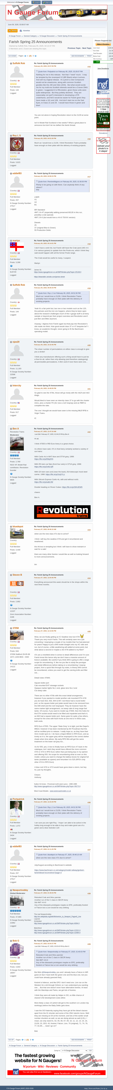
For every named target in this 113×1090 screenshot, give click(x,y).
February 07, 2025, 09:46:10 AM (45, 529)
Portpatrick (18, 799)
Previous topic (74, 48)
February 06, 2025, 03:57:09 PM (45, 66)
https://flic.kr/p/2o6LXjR (43, 467)
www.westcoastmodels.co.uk (60, 791)
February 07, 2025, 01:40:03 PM (45, 893)
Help (85, 1088)
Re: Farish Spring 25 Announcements (48, 63)
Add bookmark (77, 56)
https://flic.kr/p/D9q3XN (43, 459)
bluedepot (18, 526)
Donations (103, 133)
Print (89, 56)
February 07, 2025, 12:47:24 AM (45, 431)
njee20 (16, 342)
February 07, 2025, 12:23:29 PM (45, 802)
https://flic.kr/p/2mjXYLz (55, 474)
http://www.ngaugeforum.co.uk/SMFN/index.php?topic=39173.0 (57, 786)
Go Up (11, 1040)
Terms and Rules (94, 1088)
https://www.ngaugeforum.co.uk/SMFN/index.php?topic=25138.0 (57, 272)
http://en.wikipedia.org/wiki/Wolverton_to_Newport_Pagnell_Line (57, 917)
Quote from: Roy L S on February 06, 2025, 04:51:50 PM (59, 293)
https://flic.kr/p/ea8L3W (43, 482)
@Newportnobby (48, 972)
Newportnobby (20, 890)
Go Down (12, 56)
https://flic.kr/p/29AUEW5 (72, 487)
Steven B (17, 575)
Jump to (57, 1050)
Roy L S (17, 135)
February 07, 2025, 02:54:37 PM (45, 943)
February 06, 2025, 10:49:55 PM (45, 388)
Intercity (17, 385)
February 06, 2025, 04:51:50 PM (45, 138)
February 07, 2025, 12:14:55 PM (45, 631)
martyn (16, 240)
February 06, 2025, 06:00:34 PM (45, 288)
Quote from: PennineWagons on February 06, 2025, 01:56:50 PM (62, 182)
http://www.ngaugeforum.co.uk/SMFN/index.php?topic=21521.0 (57, 930)
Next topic (87, 48)
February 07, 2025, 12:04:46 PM (45, 577)
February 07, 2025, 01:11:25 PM (45, 849)
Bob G (16, 941)
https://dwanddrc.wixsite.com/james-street (49, 277)
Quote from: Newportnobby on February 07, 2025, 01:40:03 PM (61, 952)
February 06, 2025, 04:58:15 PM (45, 176)
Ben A (16, 428)
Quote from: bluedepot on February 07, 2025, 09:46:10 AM (60, 855)
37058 (16, 628)
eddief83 (17, 173)
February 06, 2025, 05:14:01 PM (45, 243)
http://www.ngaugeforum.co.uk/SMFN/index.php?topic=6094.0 (56, 923)
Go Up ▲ (104, 1088)
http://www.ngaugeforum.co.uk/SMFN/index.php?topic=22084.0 (57, 933)
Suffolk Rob (19, 63)
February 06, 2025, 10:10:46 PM (45, 344)
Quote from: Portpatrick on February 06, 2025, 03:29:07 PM (60, 72)
